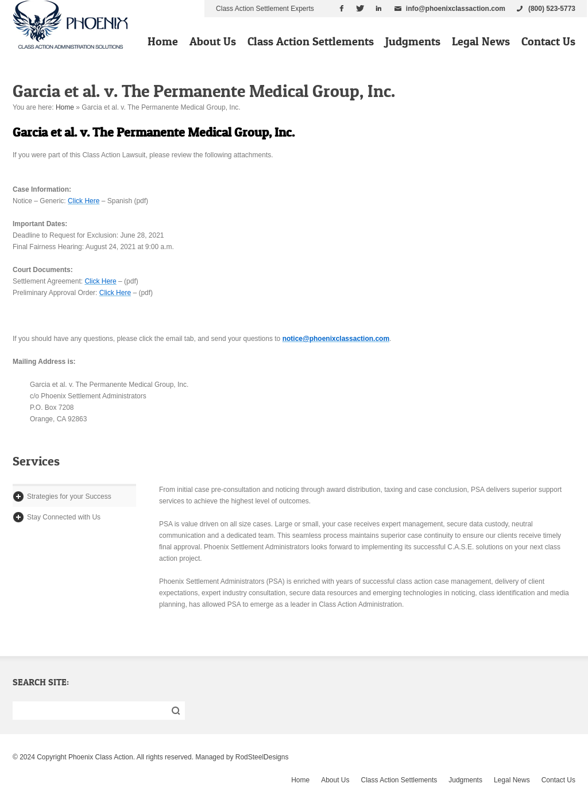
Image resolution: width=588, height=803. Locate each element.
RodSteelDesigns (262, 757)
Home (163, 41)
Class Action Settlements (310, 41)
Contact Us (548, 41)
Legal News (481, 41)
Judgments (412, 41)
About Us (212, 41)
